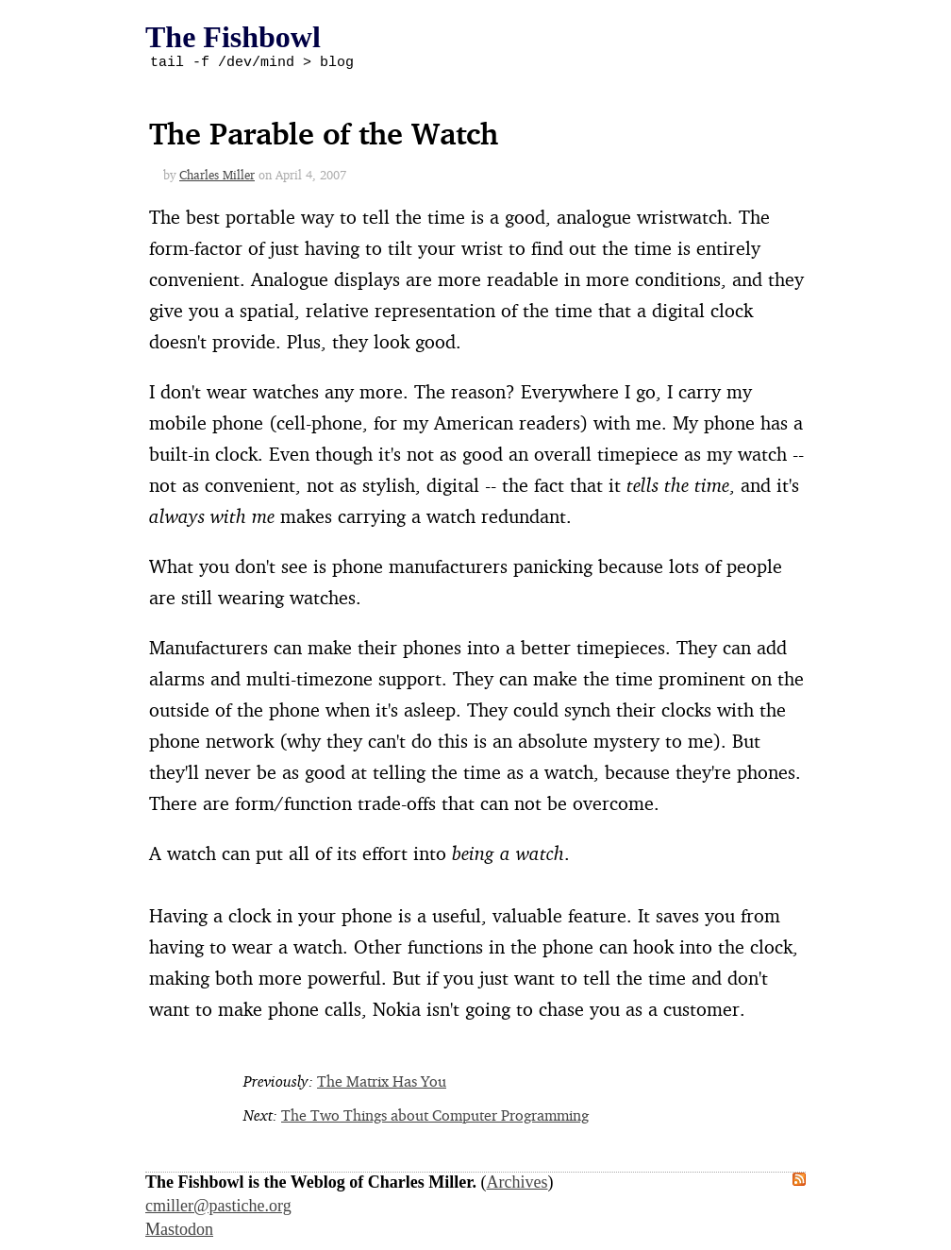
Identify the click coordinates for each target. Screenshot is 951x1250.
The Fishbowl (233, 37)
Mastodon (179, 1232)
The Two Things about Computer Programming (435, 1117)
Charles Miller (217, 177)
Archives (517, 1184)
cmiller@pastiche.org (218, 1208)
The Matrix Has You (381, 1083)
